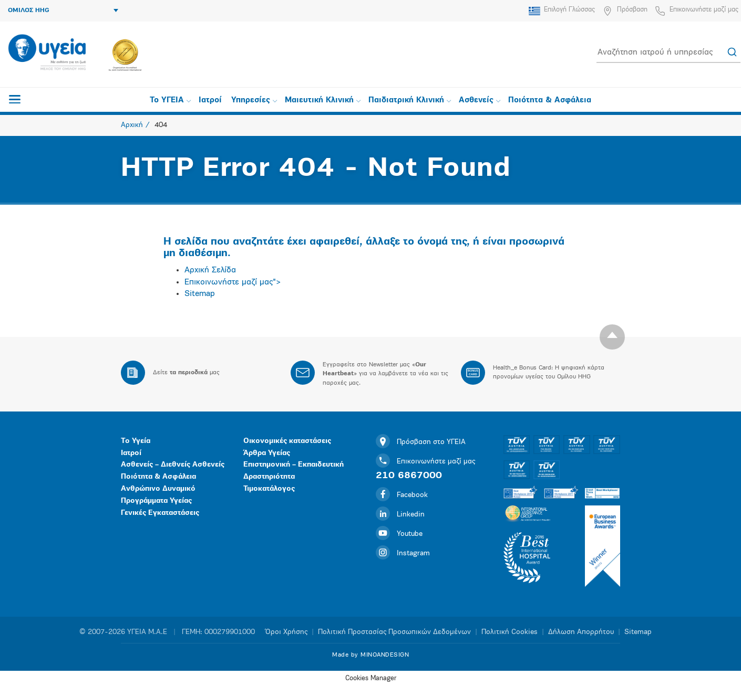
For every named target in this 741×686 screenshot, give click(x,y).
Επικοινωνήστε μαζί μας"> (232, 282)
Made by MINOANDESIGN (370, 655)
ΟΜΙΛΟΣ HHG (63, 10)
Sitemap (199, 294)
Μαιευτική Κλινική (323, 100)
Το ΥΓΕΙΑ (170, 100)
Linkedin (400, 515)
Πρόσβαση (632, 9)
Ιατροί (210, 100)
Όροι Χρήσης (286, 632)
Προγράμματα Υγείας (156, 501)
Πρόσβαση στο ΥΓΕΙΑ (421, 442)
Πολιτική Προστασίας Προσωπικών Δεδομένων (394, 632)
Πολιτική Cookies (509, 632)
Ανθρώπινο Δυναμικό (158, 489)
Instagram (403, 553)
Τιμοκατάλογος (269, 489)
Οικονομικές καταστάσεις (287, 441)
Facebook (402, 495)
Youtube (399, 534)
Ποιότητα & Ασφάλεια (549, 100)
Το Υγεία (135, 441)
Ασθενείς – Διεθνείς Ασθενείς (172, 465)
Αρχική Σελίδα (210, 270)
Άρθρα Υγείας (266, 453)
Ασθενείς (479, 100)
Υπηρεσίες (254, 100)
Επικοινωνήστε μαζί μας (704, 9)
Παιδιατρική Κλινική (409, 100)
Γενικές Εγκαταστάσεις (160, 513)
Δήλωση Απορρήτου (581, 632)
